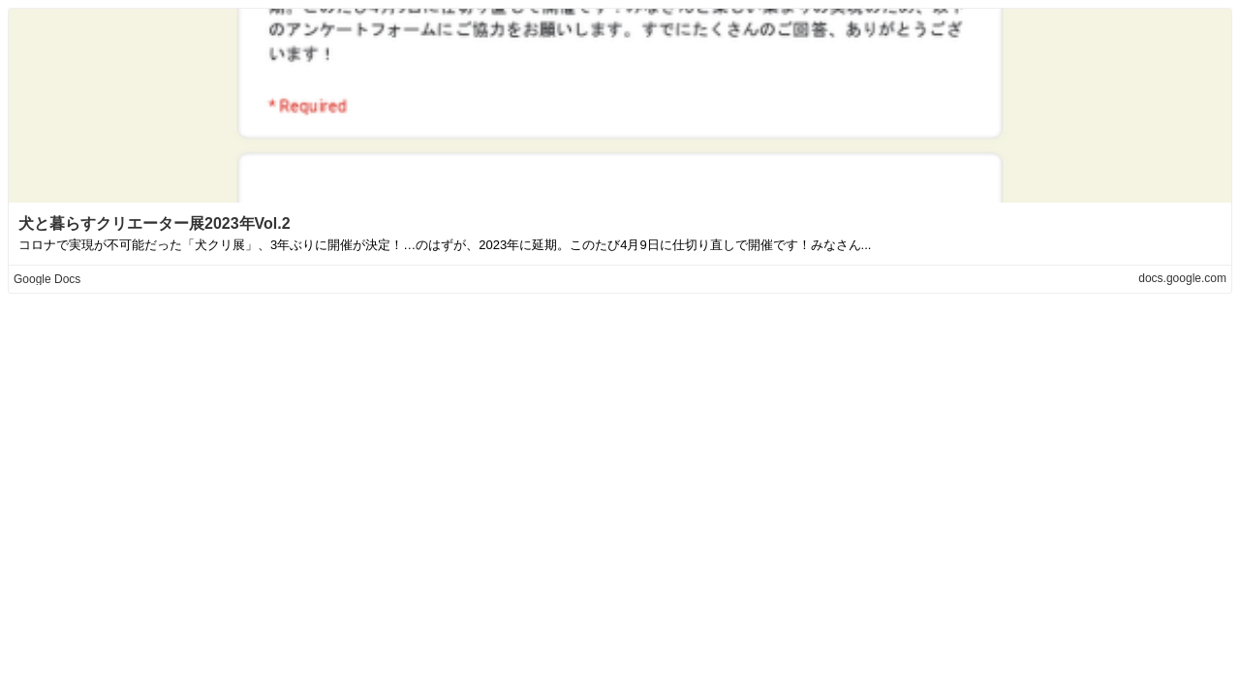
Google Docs (47, 279)
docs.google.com (1182, 278)
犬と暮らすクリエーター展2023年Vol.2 (154, 223)
